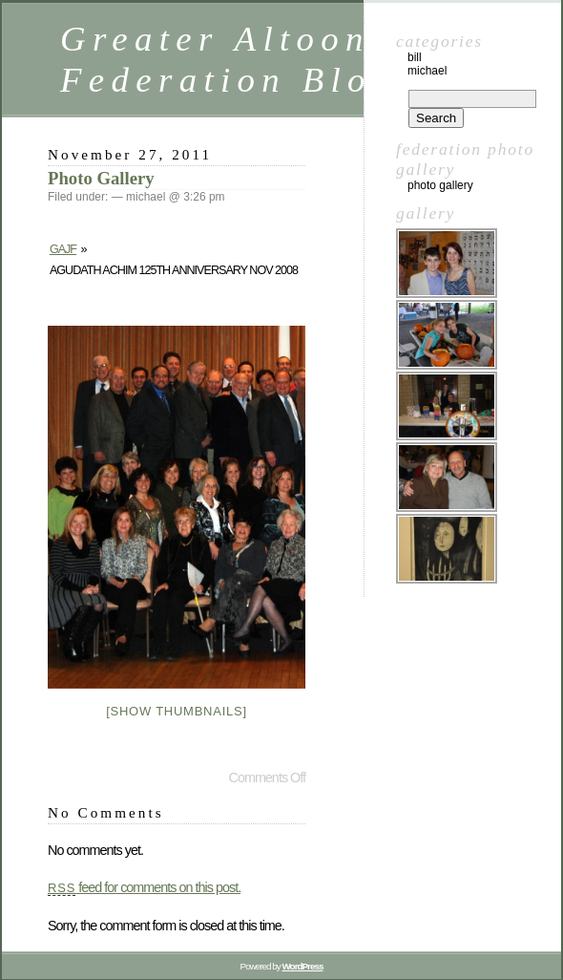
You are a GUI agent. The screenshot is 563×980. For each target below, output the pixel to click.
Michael (427, 70)
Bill (414, 57)
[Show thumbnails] (176, 711)
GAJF (63, 249)
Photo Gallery (101, 178)
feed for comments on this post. (144, 887)
